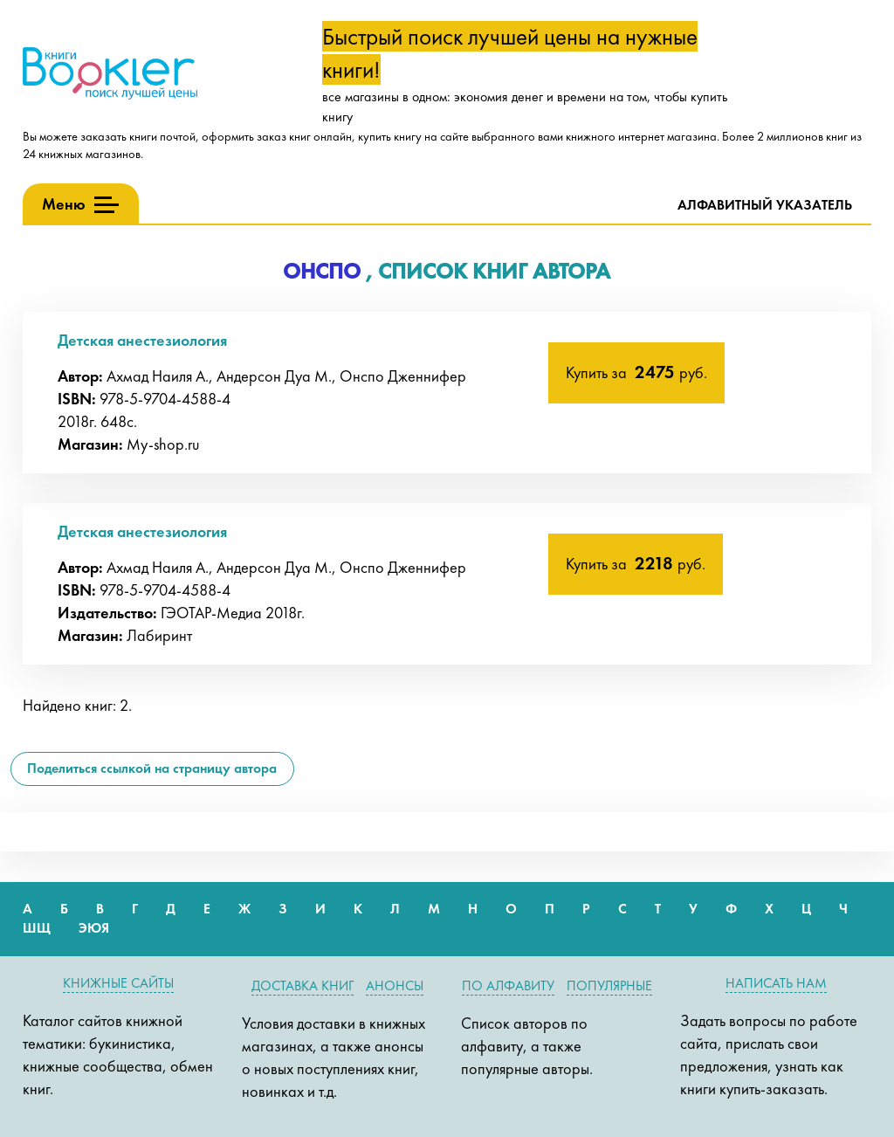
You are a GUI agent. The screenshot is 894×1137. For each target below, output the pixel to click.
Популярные (609, 985)
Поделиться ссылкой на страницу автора (152, 768)
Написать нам (776, 983)
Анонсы (394, 985)
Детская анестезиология (142, 340)
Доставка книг (302, 985)
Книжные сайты (118, 983)
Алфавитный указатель (764, 205)
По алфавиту (508, 985)
